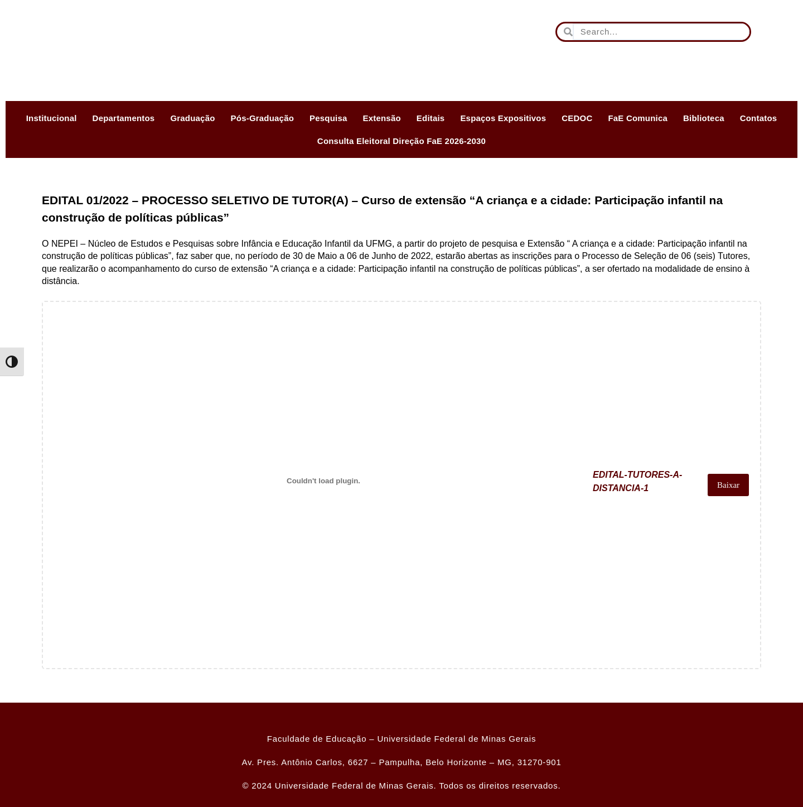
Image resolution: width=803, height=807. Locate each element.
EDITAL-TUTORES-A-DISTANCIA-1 (631, 484)
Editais (431, 118)
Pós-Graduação (262, 118)
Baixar (726, 485)
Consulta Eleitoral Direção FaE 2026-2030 (401, 141)
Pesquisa (328, 118)
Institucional (51, 118)
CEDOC (577, 118)
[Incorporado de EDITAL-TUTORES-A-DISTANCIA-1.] (320, 480)
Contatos (758, 118)
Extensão (382, 118)
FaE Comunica (637, 118)
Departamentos (124, 118)
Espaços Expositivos (503, 118)
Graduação (192, 118)
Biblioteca (703, 118)
